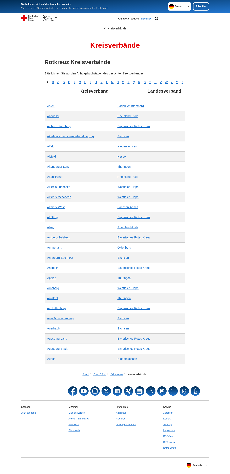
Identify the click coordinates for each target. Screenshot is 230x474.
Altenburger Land (58, 166)
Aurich (51, 358)
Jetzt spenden (28, 413)
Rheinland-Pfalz (127, 116)
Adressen (168, 413)
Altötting (52, 217)
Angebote (123, 18)
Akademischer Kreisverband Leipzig (70, 136)
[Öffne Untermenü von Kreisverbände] (115, 28)
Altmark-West (56, 207)
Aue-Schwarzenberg (60, 318)
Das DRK (146, 18)
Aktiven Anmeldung (79, 418)
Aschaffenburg (56, 308)
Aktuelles (120, 418)
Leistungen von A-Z (126, 424)
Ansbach (53, 267)
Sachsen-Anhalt (127, 207)
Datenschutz (169, 448)
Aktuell (135, 18)
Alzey (50, 227)
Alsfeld (51, 156)
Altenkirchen (55, 176)
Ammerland (54, 247)
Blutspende (74, 430)
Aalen (51, 106)
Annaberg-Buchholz (60, 257)
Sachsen (123, 136)
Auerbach (53, 328)
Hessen (122, 156)
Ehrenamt (74, 424)
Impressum (169, 430)
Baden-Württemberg (130, 106)
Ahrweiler (53, 116)
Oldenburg (124, 247)
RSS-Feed (168, 436)
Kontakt (167, 418)
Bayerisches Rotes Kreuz (133, 126)
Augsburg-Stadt (57, 348)
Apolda (51, 278)
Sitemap (167, 424)
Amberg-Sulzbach (58, 237)
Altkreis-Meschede (59, 197)
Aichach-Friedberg (59, 126)
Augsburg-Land (57, 338)
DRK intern (169, 442)
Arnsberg (53, 288)
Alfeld (50, 146)
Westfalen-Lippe (128, 186)
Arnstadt (52, 298)
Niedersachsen (127, 146)
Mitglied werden (77, 413)
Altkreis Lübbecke (58, 186)
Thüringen (124, 166)
